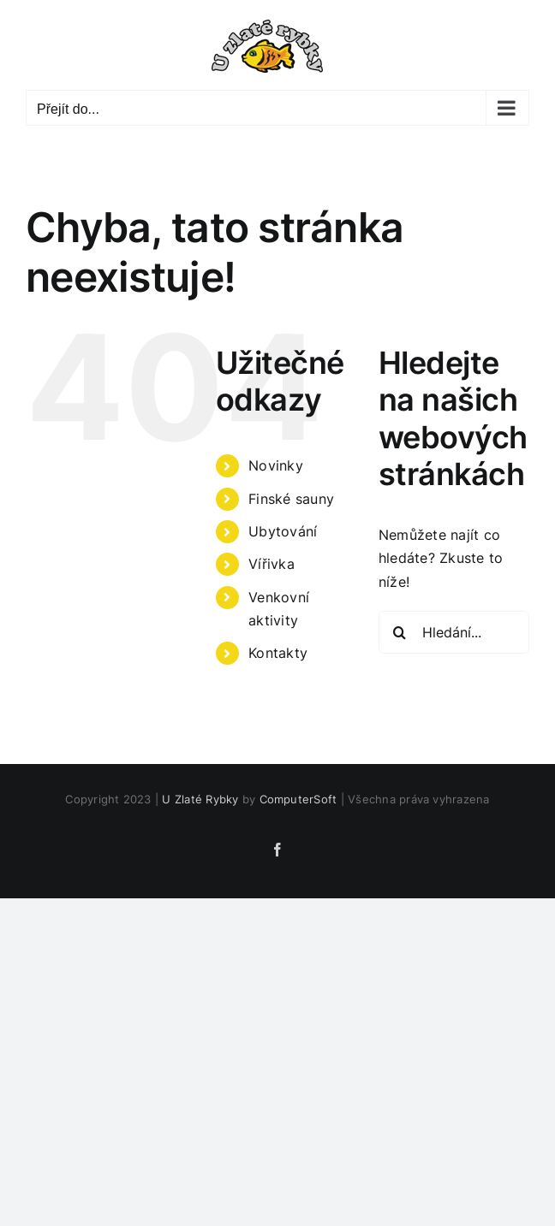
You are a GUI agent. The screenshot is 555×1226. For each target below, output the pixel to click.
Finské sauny (291, 498)
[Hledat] (400, 632)
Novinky (275, 465)
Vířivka (271, 563)
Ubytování (282, 531)
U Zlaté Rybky (200, 799)
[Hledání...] (454, 632)
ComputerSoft (298, 799)
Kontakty (277, 652)
